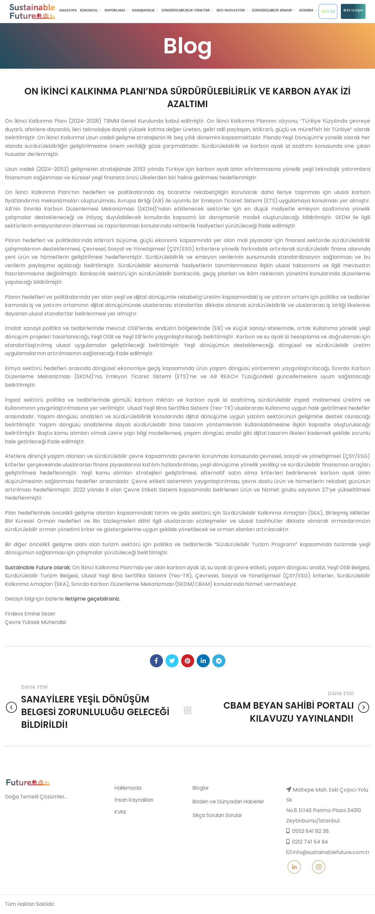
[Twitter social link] (172, 660)
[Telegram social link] (218, 660)
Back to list (187, 710)
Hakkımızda (123, 809)
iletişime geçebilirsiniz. (92, 598)
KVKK (116, 831)
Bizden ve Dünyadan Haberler (224, 822)
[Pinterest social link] (187, 660)
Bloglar (200, 809)
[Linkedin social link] (203, 660)
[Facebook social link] (156, 660)
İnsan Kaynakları (128, 820)
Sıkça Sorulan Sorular (215, 834)
